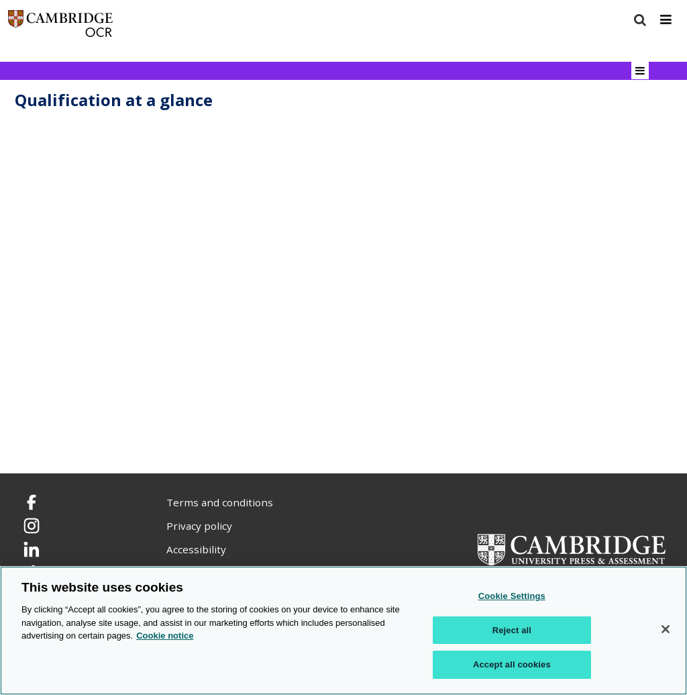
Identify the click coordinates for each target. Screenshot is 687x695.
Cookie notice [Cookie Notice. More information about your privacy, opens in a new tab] (164, 636)
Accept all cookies (512, 664)
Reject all (511, 630)
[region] (343, 630)
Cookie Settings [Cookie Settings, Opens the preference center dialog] (511, 596)
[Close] (665, 629)
